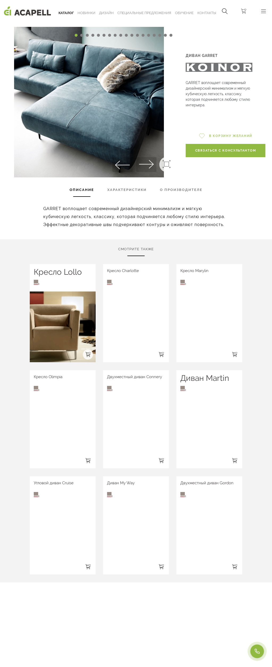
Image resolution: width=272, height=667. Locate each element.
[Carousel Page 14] (148, 35)
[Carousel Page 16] (159, 35)
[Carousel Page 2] (81, 35)
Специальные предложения (144, 13)
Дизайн (106, 13)
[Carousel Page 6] (104, 35)
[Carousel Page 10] (126, 35)
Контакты (206, 13)
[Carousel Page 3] (87, 35)
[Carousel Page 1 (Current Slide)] (76, 35)
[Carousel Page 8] (115, 35)
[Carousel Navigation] (89, 25)
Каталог (66, 13)
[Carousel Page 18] (170, 35)
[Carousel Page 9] (120, 35)
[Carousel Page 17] (165, 35)
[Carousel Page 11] (131, 35)
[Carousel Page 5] (98, 35)
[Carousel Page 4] (92, 35)
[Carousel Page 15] (154, 35)
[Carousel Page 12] (137, 35)
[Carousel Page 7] (109, 35)
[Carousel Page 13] (143, 35)
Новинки (86, 13)
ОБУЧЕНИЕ (184, 13)
